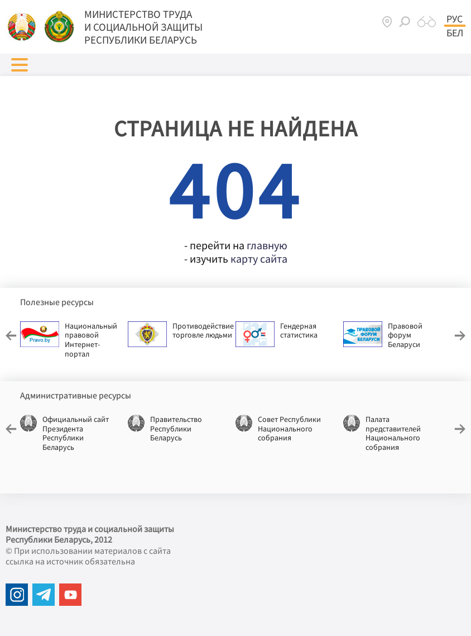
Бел (454, 33)
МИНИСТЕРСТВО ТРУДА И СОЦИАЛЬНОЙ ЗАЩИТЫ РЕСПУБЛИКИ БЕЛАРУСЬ (143, 27)
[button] (19, 65)
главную (267, 245)
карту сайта (258, 258)
